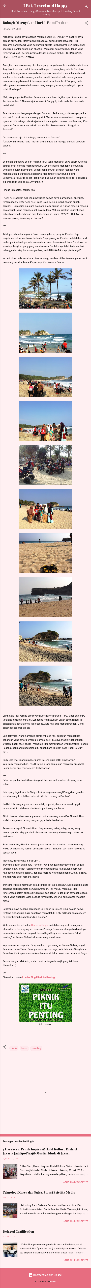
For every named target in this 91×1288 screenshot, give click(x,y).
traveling (36, 1048)
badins (53, 1281)
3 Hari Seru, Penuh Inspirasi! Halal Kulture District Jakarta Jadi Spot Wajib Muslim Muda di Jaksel (40, 1151)
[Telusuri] (86, 7)
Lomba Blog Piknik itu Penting (38, 977)
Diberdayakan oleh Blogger (45, 1274)
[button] (86, 23)
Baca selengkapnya (75, 1181)
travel (24, 1048)
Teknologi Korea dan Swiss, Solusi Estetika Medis (39, 1192)
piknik (14, 1048)
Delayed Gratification (18, 1231)
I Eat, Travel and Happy (45, 5)
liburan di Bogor (40, 925)
